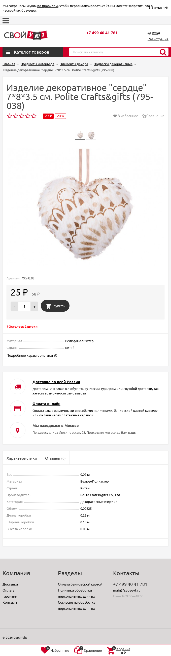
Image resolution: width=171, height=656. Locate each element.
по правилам (47, 6)
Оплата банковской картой (80, 584)
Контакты (10, 602)
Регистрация (158, 39)
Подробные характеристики (30, 355)
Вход (156, 32)
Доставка (10, 584)
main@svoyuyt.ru (127, 590)
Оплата (8, 590)
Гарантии (10, 596)
